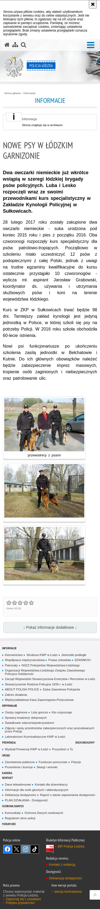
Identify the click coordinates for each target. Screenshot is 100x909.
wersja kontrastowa (68, 892)
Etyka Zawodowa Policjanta (61, 689)
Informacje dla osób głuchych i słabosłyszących (36, 789)
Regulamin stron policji (20, 818)
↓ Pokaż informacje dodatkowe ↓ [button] (50, 627)
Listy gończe (39, 712)
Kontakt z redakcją (62, 865)
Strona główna (12, 93)
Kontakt (7, 778)
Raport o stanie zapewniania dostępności (67, 795)
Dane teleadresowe (18, 784)
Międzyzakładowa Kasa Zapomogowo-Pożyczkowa (39, 699)
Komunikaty (13, 812)
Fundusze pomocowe (53, 762)
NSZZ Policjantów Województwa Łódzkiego (51, 665)
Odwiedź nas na (7, 849)
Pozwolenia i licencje (19, 767)
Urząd (6, 755)
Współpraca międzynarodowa (25, 660)
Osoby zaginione (16, 712)
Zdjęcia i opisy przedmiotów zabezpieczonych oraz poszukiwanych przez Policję (49, 730)
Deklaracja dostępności (20, 795)
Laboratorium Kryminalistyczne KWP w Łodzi (35, 736)
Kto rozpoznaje (62, 712)
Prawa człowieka (59, 660)
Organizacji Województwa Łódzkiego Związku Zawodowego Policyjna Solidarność (45, 672)
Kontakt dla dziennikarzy (51, 784)
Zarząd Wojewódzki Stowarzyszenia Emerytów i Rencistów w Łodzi (50, 679)
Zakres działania (16, 694)
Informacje (29, 93)
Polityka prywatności (20, 903)
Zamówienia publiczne (20, 762)
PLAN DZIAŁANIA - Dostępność (26, 800)
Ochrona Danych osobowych (44, 812)
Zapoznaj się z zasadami (23, 899)
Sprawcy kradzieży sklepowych (26, 717)
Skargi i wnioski (47, 767)
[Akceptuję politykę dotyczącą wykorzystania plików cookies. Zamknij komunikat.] (93, 4)
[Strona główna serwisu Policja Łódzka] (7, 45)
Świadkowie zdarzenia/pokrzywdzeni (29, 722)
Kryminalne (9, 706)
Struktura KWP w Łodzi (42, 654)
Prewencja (9, 742)
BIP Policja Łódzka (71, 846)
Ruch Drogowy (85, 742)
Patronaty (11, 665)
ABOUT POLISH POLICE (22, 689)
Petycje (76, 762)
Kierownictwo (14, 654)
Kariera (7, 773)
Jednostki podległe (73, 654)
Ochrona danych (12, 806)
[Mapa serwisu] (15, 45)
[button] (90, 45)
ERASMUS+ (83, 660)
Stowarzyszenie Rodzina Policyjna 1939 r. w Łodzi (38, 684)
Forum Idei (9, 824)
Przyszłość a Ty (62, 749)
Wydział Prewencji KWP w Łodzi (26, 749)
